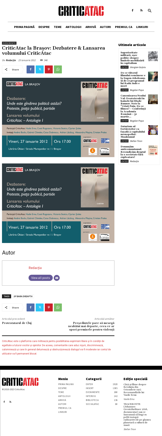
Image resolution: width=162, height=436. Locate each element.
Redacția (11, 60)
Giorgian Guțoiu (138, 67)
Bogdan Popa (137, 89)
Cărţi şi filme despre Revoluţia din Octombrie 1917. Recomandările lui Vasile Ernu (135, 390)
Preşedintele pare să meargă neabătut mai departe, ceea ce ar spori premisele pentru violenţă (91, 326)
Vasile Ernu (129, 399)
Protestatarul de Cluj (17, 323)
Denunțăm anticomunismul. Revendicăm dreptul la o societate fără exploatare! (133, 152)
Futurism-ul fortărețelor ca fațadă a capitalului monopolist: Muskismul (133, 131)
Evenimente (9, 43)
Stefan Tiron (136, 140)
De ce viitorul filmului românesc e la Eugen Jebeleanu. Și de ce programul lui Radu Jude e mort (133, 79)
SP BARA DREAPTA (22, 296)
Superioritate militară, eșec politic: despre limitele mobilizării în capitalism (132, 58)
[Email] (57, 278)
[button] (149, 11)
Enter (124, 67)
